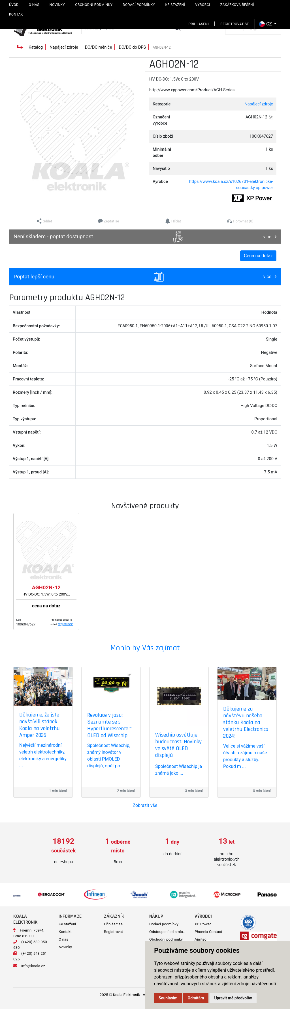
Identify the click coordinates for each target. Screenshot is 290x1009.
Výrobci (202, 5)
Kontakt (17, 14)
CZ (266, 24)
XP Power (203, 924)
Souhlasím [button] (168, 998)
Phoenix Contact (208, 932)
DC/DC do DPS (132, 47)
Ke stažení (175, 5)
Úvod (13, 5)
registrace (65, 624)
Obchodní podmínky (93, 5)
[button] (44, 221)
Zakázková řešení (237, 5)
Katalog (36, 47)
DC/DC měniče (98, 47)
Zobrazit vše (145, 805)
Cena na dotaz (258, 255)
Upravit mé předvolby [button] (233, 998)
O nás (34, 5)
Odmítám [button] (196, 998)
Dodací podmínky (139, 5)
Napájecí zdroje (64, 47)
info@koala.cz (33, 966)
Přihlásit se (113, 924)
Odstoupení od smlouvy (169, 932)
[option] (63, 851)
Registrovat (113, 932)
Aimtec (200, 939)
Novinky (57, 5)
